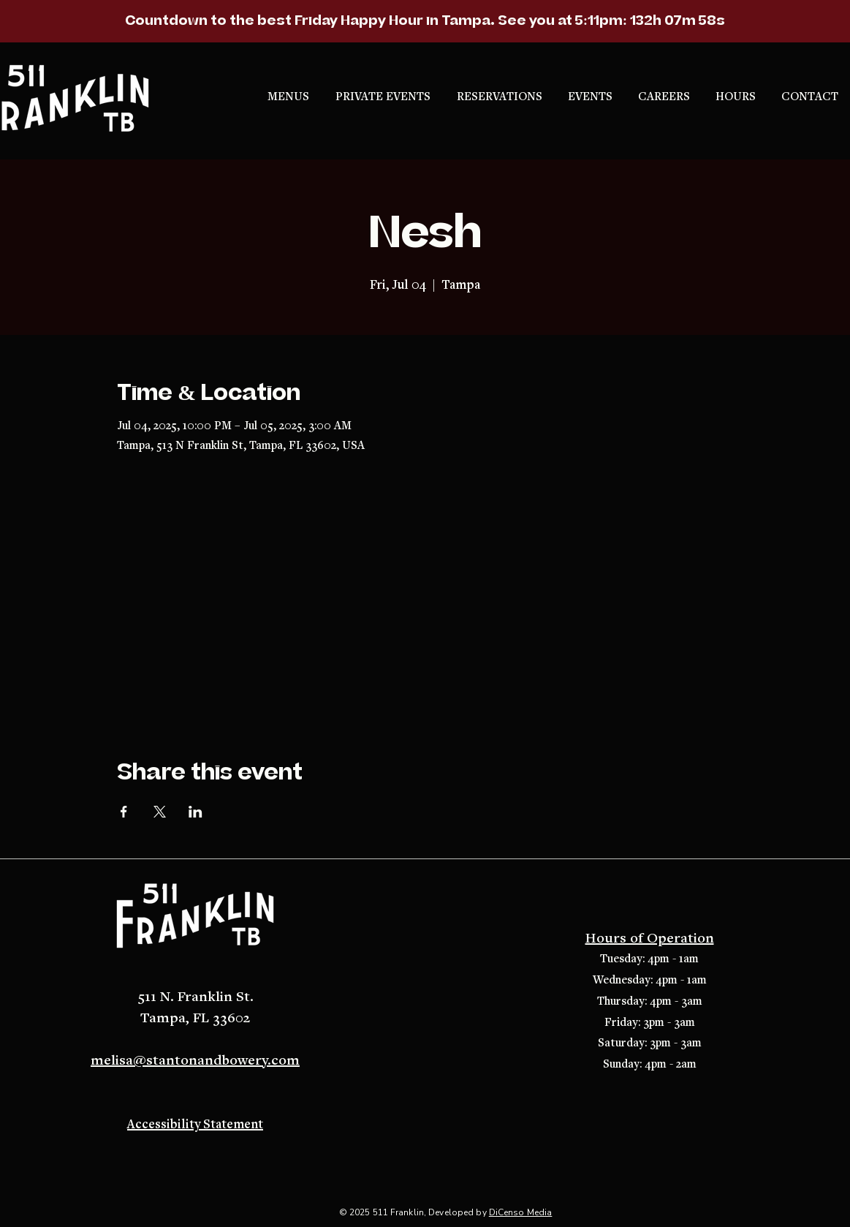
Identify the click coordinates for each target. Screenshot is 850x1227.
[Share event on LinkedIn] (195, 812)
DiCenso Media (521, 1212)
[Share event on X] (160, 812)
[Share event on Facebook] (124, 812)
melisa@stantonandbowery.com (195, 1061)
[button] (501, 97)
